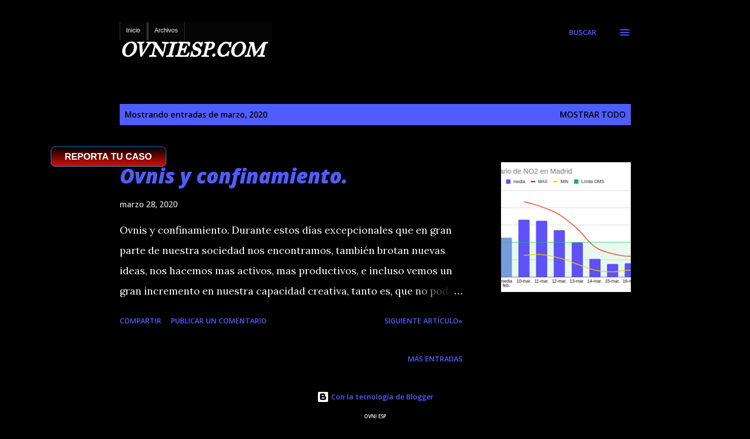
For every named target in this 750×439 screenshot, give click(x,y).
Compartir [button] (140, 320)
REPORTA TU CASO (108, 157)
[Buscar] (582, 32)
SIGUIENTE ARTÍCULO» (423, 320)
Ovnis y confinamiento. (234, 176)
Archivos (166, 30)
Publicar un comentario (219, 320)
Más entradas (435, 358)
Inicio (133, 30)
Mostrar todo (593, 114)
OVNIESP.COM (192, 50)
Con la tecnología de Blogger (375, 396)
